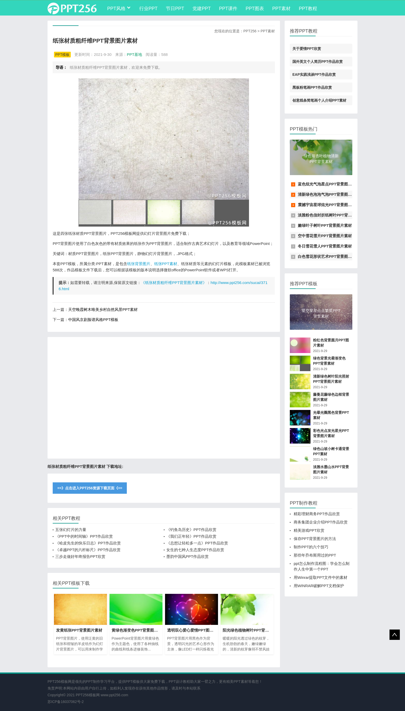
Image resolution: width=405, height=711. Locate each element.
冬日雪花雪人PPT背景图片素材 (325, 246)
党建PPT (201, 8)
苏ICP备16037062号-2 (66, 702)
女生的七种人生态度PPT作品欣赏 (195, 550)
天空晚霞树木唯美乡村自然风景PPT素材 (103, 309)
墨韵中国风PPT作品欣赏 (187, 556)
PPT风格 (116, 8)
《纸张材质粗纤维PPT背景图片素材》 (174, 282)
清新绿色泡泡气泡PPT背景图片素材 (329, 194)
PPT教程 (308, 8)
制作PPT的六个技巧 (311, 547)
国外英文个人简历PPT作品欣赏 (317, 61)
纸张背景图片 (138, 263)
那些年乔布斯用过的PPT (315, 555)
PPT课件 (228, 8)
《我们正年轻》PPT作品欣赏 (191, 536)
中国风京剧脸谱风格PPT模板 (93, 319)
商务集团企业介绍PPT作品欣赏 (321, 522)
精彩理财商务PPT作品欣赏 (317, 514)
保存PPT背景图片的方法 (315, 538)
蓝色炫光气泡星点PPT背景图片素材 (329, 184)
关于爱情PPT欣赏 (306, 49)
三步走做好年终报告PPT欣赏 (80, 556)
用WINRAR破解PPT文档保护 (319, 585)
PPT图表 (255, 8)
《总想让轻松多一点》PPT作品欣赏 (197, 543)
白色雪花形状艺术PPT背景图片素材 (329, 256)
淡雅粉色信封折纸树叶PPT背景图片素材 (332, 215)
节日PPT (175, 8)
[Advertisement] (164, 397)
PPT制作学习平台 (100, 681)
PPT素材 (281, 8)
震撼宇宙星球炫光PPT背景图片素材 (329, 205)
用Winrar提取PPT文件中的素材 (320, 577)
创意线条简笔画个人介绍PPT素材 (319, 100)
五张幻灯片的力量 (70, 529)
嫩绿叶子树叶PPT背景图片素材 (325, 225)
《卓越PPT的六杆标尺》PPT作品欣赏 (88, 550)
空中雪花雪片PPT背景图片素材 (325, 236)
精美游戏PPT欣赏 (309, 530)
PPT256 (249, 31)
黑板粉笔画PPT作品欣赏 (312, 87)
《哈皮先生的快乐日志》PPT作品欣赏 (88, 543)
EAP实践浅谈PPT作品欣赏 (314, 74)
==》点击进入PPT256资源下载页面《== (89, 488)
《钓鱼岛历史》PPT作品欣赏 (191, 529)
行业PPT (148, 8)
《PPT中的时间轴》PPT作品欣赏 (84, 536)
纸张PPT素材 (165, 263)
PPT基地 (134, 54)
